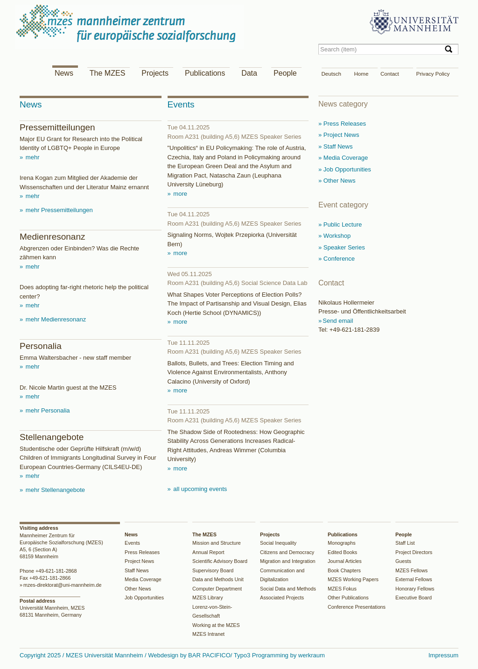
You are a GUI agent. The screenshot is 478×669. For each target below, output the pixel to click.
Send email (338, 320)
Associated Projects (282, 597)
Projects (155, 73)
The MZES (107, 73)
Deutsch (331, 74)
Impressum (443, 655)
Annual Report (208, 552)
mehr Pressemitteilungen (58, 210)
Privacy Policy (433, 74)
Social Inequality (278, 543)
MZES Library (207, 597)
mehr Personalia (47, 410)
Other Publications (348, 597)
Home (361, 74)
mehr (31, 157)
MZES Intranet (208, 634)
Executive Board (413, 597)
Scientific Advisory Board (219, 561)
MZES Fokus (342, 588)
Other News (138, 588)
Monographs (342, 543)
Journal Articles (345, 561)
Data (249, 73)
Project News (139, 561)
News (64, 73)
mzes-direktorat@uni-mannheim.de (62, 585)
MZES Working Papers (353, 579)
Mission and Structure (216, 543)
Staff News (137, 570)
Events (132, 543)
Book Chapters (344, 570)
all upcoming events (199, 488)
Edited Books (342, 552)
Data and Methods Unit (218, 579)
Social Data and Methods (288, 588)
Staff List (405, 543)
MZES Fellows (411, 570)
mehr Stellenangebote (54, 489)
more (179, 193)
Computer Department (217, 588)
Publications (205, 73)
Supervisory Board (212, 570)
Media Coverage (143, 579)
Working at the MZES (216, 625)
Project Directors (413, 552)
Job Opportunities (144, 597)
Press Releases (142, 552)
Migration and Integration (288, 561)
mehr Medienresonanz (55, 319)
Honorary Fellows (414, 588)
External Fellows (413, 579)
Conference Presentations (357, 607)
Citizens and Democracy (287, 552)
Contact (389, 74)
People (285, 73)
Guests (403, 561)
